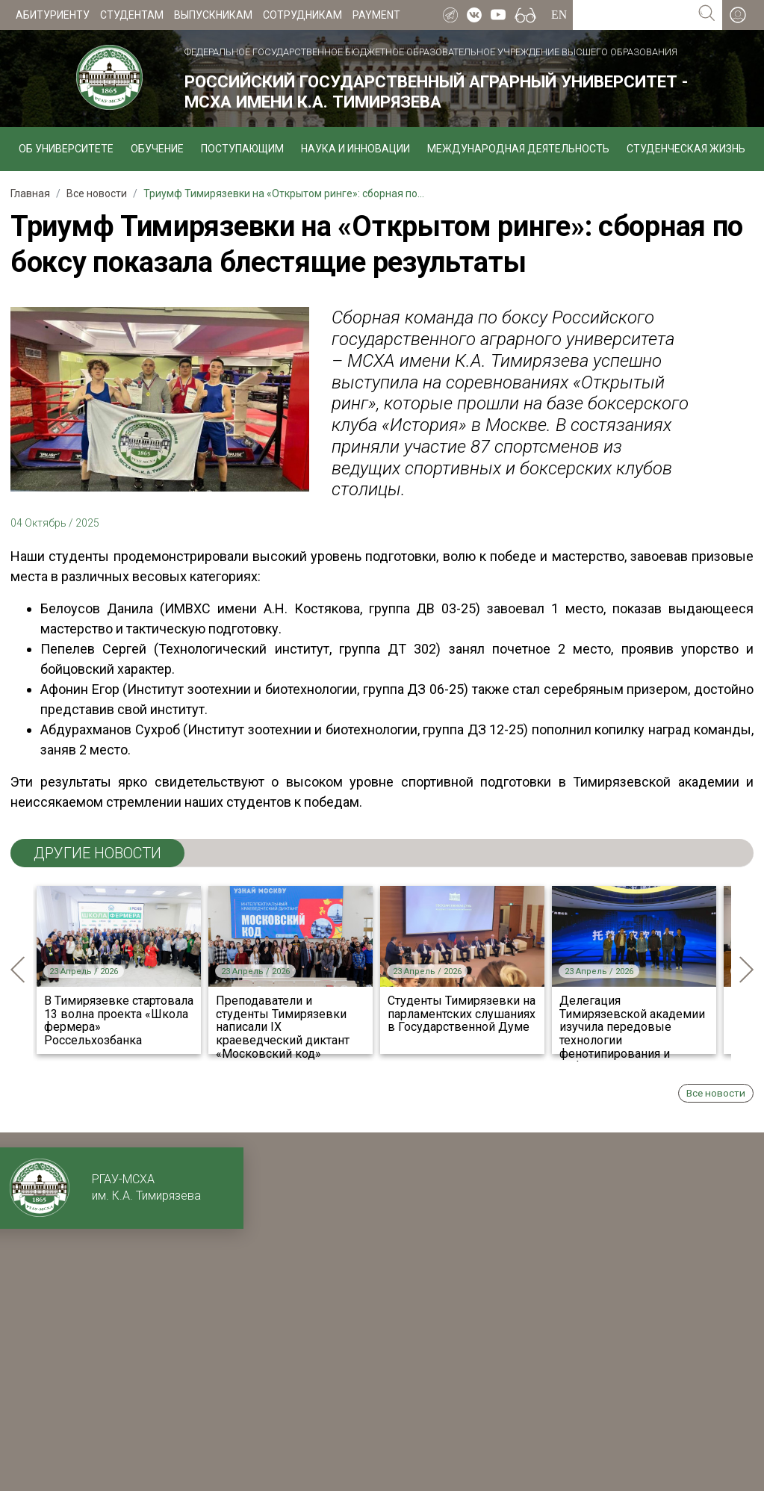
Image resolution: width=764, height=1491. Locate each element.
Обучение (157, 149)
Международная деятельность (518, 149)
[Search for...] (632, 15)
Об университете (66, 149)
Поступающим (242, 149)
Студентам (132, 15)
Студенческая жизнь (686, 149)
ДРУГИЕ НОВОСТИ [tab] (97, 853)
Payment (376, 15)
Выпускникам (213, 15)
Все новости (715, 1093)
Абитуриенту (53, 15)
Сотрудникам (302, 15)
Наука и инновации (355, 149)
